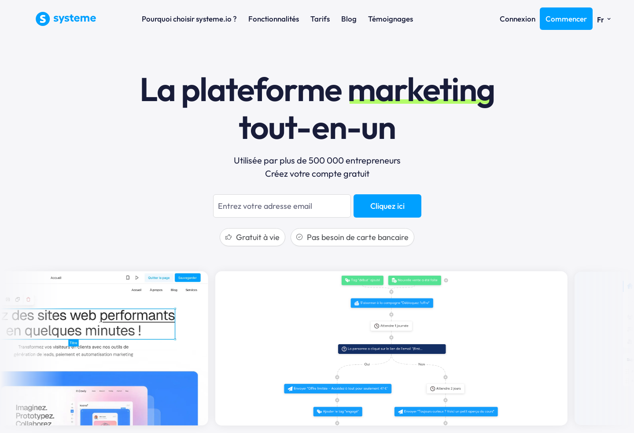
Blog (349, 18)
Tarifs (320, 18)
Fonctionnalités (273, 18)
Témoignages (390, 18)
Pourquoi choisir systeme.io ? (189, 18)
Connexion (517, 18)
